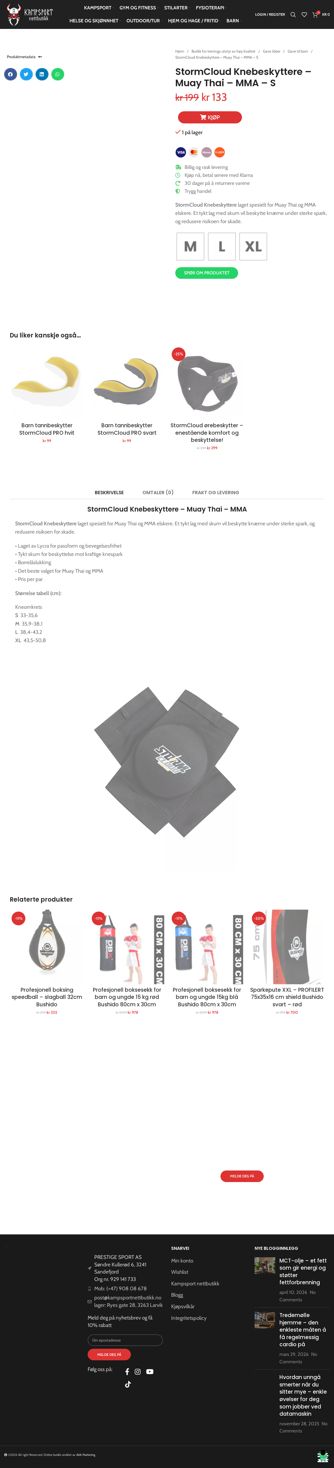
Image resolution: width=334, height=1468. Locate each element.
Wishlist (179, 1272)
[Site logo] (30, 14)
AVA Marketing (85, 1455)
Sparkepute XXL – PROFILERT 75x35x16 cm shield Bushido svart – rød (287, 997)
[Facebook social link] (127, 1372)
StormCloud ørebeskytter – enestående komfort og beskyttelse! (207, 433)
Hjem (180, 51)
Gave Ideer (272, 51)
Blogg (177, 1295)
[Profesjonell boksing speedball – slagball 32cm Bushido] (47, 947)
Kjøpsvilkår (183, 1306)
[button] (10, 74)
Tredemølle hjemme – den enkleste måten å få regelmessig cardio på (302, 1330)
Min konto (182, 1261)
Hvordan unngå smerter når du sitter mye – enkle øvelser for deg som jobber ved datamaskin (303, 1396)
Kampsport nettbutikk (195, 1283)
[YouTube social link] (149, 1372)
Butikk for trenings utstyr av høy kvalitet (224, 51)
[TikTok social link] (128, 1384)
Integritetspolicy (189, 1318)
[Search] (293, 14)
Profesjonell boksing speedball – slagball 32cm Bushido (47, 997)
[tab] (109, 492)
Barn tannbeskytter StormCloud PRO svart (127, 429)
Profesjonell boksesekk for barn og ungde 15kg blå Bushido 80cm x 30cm (207, 997)
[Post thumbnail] (265, 1280)
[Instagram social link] (137, 1372)
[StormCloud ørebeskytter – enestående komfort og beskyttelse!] (207, 382)
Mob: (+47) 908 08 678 (120, 1288)
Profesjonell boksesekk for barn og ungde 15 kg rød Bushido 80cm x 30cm (127, 997)
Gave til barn (298, 51)
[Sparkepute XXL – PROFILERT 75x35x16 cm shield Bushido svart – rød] (287, 947)
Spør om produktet (207, 272)
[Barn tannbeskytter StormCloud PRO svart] (127, 382)
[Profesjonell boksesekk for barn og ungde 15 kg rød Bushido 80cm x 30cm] (127, 947)
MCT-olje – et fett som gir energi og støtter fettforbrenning (303, 1271)
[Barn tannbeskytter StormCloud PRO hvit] (47, 382)
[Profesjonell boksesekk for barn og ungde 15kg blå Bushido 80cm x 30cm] (207, 947)
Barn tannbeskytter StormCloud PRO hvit (46, 429)
